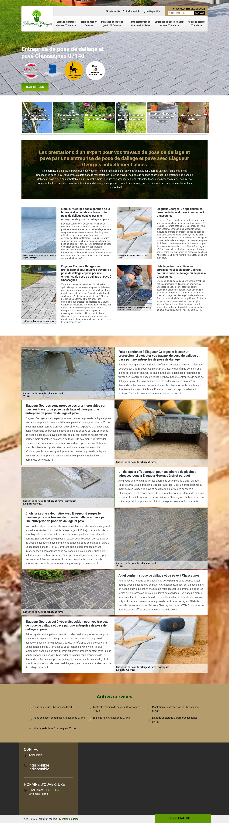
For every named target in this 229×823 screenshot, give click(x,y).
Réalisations (35, 86)
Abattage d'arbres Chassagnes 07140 (54, 728)
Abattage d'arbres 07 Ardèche (196, 24)
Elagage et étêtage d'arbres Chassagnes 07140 (174, 719)
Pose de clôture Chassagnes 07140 (53, 707)
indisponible (113, 11)
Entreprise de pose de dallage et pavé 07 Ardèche (170, 24)
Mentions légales (69, 818)
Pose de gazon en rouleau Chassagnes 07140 (59, 717)
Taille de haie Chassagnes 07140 (111, 717)
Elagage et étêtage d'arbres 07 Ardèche (66, 24)
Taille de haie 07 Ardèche (89, 24)
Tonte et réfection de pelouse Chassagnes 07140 (116, 709)
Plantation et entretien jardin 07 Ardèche (112, 24)
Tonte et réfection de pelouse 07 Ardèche (140, 24)
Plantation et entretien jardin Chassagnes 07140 (175, 709)
